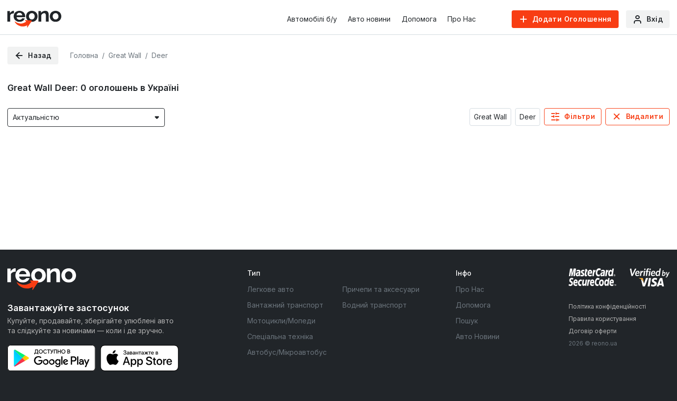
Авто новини (369, 19)
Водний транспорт (374, 305)
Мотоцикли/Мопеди (281, 320)
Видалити (644, 116)
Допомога (419, 19)
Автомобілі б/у (312, 19)
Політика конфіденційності (607, 306)
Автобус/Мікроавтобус (287, 352)
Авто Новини (477, 336)
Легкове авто (270, 289)
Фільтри (579, 116)
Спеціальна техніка (280, 336)
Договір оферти (593, 331)
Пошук (467, 320)
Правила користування (602, 318)
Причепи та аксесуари (380, 289)
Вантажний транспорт (285, 305)
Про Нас (461, 19)
